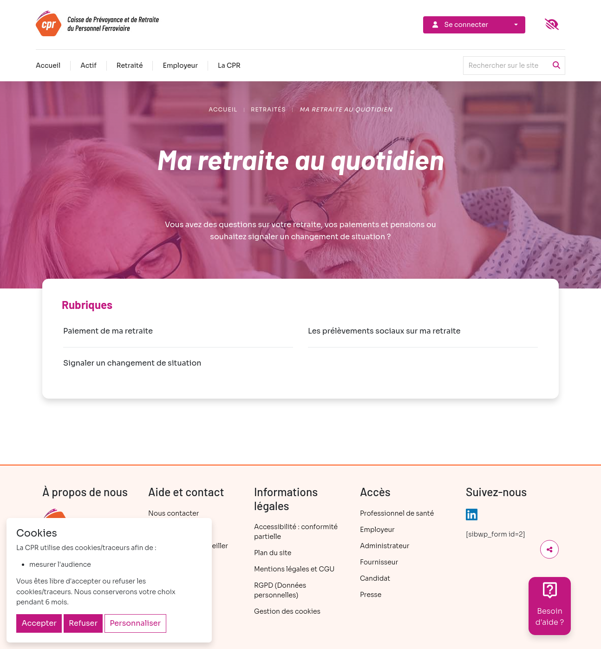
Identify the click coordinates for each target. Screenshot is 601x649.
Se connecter (459, 24)
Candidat (375, 578)
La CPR (229, 65)
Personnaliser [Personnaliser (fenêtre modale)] (135, 623)
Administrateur (384, 546)
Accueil (48, 65)
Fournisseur (379, 562)
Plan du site (272, 553)
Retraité (130, 65)
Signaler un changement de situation (132, 363)
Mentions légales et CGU (294, 569)
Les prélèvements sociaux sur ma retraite (384, 331)
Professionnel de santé (397, 513)
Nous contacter (173, 513)
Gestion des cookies (287, 611)
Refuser (83, 623)
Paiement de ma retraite (108, 331)
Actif (88, 65)
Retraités (268, 109)
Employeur (180, 65)
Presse (370, 594)
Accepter (39, 623)
